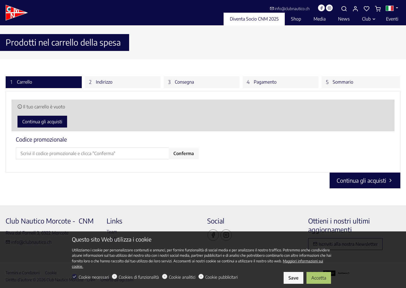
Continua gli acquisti (42, 121)
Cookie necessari (94, 277)
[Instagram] (329, 8)
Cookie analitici (182, 277)
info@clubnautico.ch (290, 8)
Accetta (318, 278)
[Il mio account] (355, 9)
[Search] (344, 9)
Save (293, 278)
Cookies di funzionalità (139, 277)
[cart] (377, 9)
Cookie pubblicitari (221, 277)
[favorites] (366, 9)
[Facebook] (321, 8)
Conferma (183, 153)
